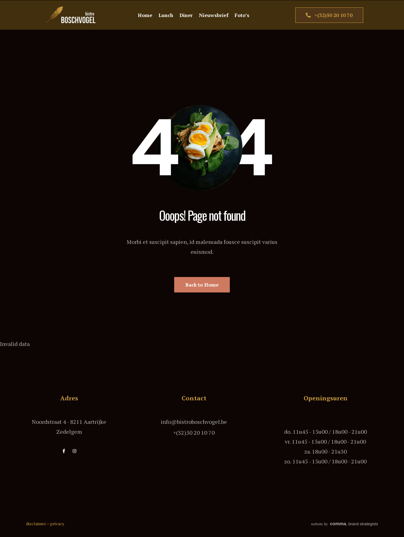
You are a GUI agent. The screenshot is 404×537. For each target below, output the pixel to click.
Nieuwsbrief (214, 15)
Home (145, 15)
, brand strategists (344, 524)
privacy (57, 523)
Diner (186, 15)
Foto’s (242, 15)
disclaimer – (38, 523)
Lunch (165, 15)
